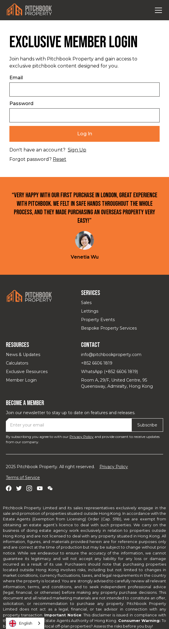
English (20, 623)
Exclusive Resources (27, 371)
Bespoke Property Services (109, 328)
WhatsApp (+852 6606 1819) (109, 371)
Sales (86, 302)
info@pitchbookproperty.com (111, 354)
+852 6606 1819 (96, 363)
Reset (59, 159)
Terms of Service (23, 477)
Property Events (98, 319)
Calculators (17, 363)
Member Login (21, 380)
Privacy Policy (82, 436)
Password (21, 103)
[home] (29, 10)
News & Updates (23, 354)
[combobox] (25, 623)
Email (16, 77)
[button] (157, 10)
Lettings (89, 311)
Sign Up (77, 150)
